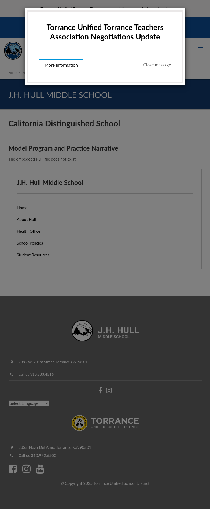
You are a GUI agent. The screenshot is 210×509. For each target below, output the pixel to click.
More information (61, 64)
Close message (157, 64)
